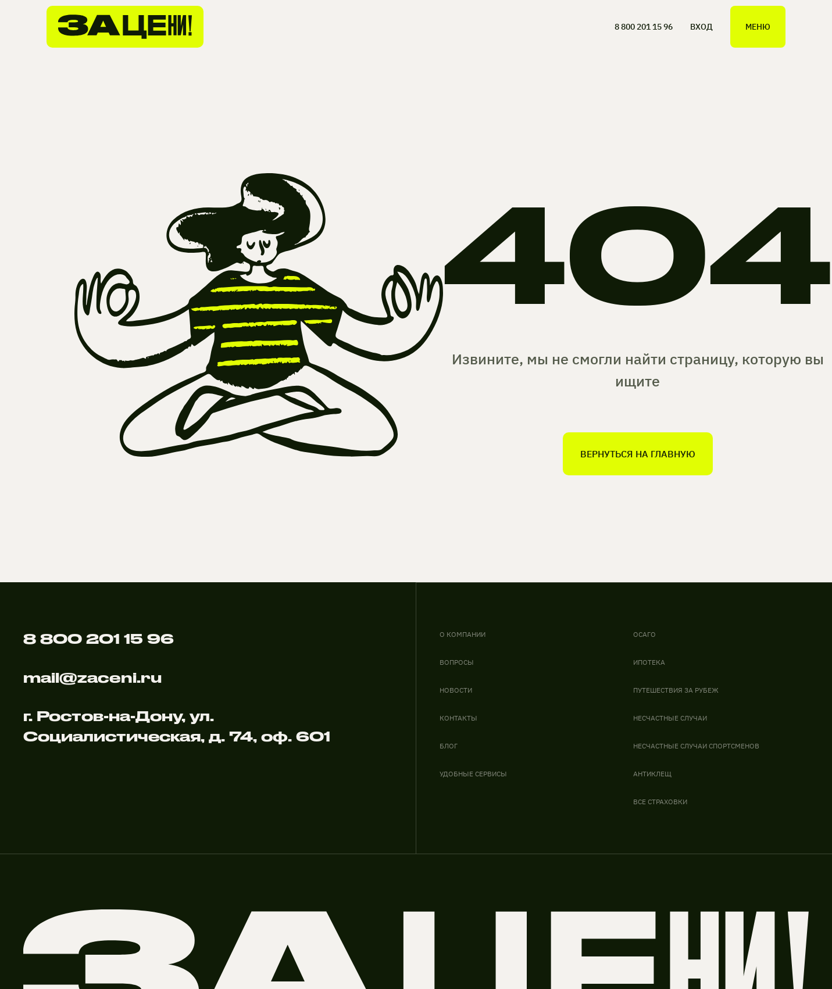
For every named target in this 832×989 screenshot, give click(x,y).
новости (456, 690)
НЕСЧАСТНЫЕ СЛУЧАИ (670, 718)
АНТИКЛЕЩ (652, 773)
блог (449, 745)
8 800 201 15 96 (644, 26)
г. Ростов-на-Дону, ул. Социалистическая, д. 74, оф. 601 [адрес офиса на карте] (176, 726)
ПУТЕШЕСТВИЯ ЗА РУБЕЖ (676, 690)
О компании (462, 634)
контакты (458, 718)
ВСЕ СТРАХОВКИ (660, 801)
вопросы (457, 662)
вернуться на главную (637, 454)
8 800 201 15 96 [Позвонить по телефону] (98, 638)
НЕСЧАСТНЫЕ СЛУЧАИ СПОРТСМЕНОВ (696, 745)
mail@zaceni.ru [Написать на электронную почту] (92, 677)
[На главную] (125, 27)
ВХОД (701, 26)
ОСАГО (644, 634)
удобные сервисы (473, 773)
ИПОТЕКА (649, 662)
